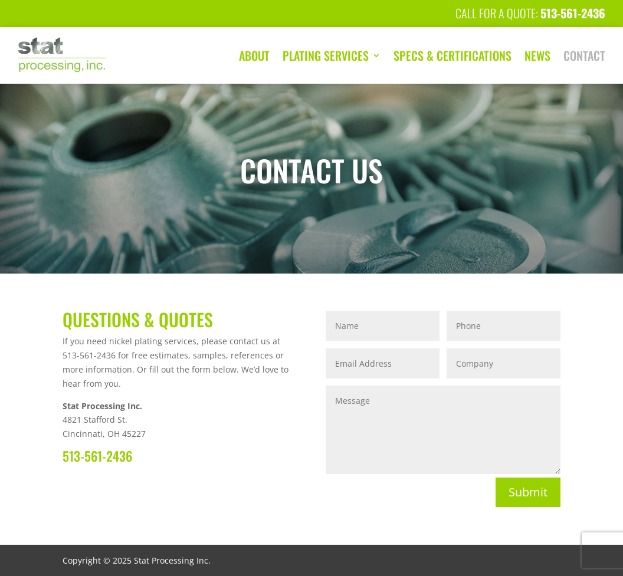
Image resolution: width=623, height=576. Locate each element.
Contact (584, 55)
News (537, 55)
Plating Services (326, 55)
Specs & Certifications (452, 55)
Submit (528, 492)
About (254, 55)
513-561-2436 (572, 13)
